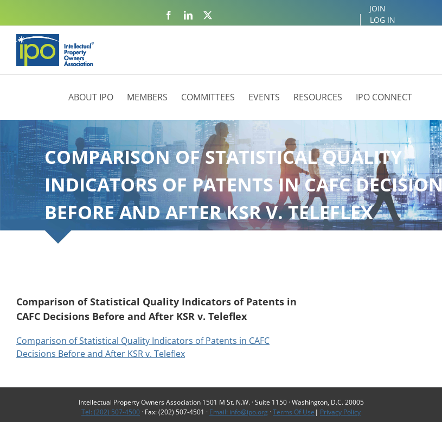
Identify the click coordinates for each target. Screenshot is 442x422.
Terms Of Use (294, 412)
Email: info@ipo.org (238, 412)
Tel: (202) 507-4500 (110, 412)
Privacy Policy (340, 412)
